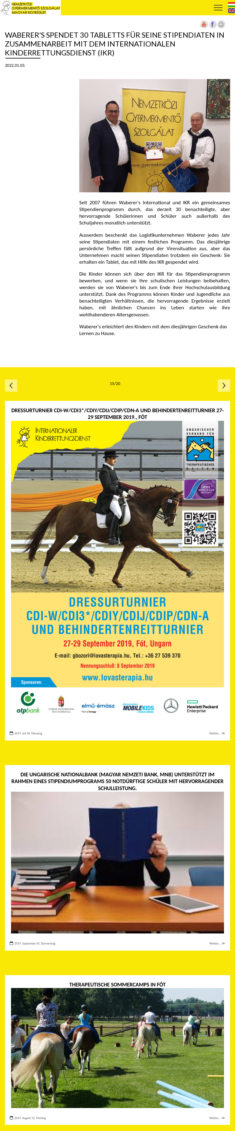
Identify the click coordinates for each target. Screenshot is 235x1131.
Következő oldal (224, 385)
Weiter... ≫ (217, 733)
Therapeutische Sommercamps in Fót (117, 984)
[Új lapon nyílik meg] (212, 27)
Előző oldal (11, 385)
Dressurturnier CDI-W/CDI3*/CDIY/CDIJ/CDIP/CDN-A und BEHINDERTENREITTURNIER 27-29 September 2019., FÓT (117, 414)
